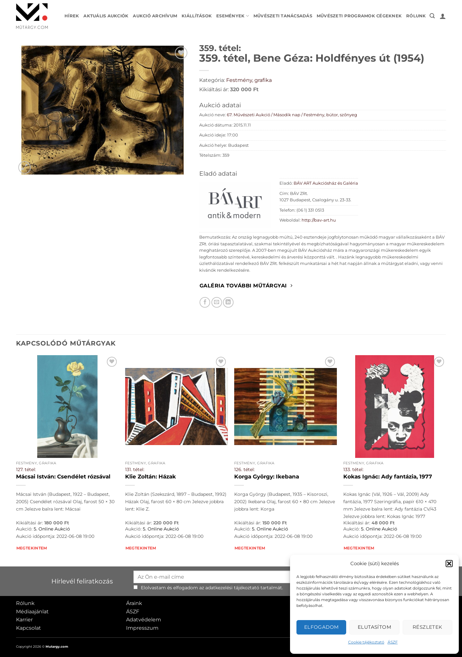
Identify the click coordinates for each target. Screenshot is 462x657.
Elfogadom (321, 627)
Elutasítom (374, 627)
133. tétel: (353, 469)
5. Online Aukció (52, 529)
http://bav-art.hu (319, 220)
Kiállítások (197, 15)
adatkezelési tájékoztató (232, 588)
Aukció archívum (155, 15)
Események (232, 16)
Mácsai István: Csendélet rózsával (63, 476)
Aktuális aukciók (105, 15)
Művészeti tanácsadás (282, 15)
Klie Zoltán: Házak (150, 476)
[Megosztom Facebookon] (205, 302)
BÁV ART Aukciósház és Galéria (326, 183)
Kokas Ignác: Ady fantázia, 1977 (387, 476)
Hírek (71, 15)
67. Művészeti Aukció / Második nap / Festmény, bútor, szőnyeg (292, 114)
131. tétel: (134, 469)
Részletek (427, 627)
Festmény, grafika (249, 80)
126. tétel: (244, 469)
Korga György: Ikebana (266, 476)
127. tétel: (26, 469)
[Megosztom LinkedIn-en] (228, 302)
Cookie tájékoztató (366, 642)
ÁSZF (393, 642)
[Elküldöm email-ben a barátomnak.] (216, 302)
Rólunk (416, 15)
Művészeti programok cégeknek (359, 15)
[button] (449, 563)
